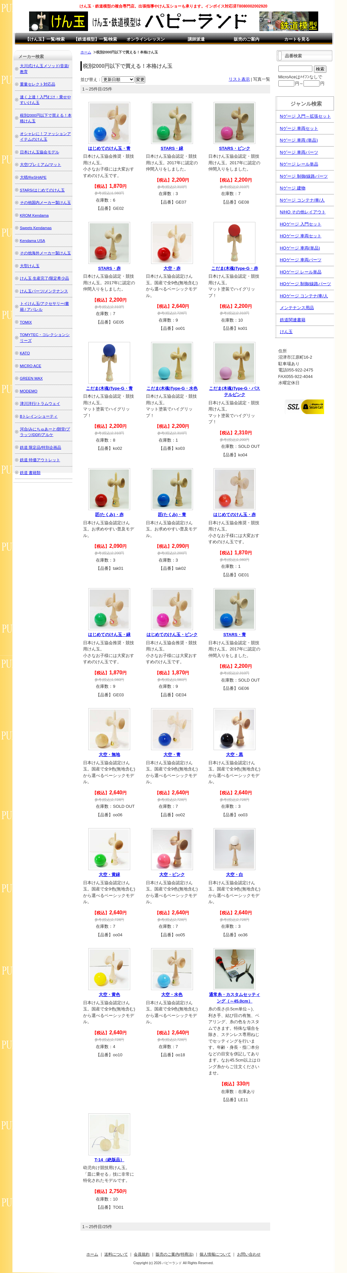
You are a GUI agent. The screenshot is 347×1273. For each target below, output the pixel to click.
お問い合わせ (249, 1254)
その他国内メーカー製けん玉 (45, 202)
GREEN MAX (31, 378)
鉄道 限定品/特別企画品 (40, 447)
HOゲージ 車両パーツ (300, 259)
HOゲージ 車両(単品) (300, 248)
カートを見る (297, 39)
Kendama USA (32, 240)
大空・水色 (171, 994)
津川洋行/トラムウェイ (40, 403)
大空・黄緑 (109, 874)
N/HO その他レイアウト (303, 211)
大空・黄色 (109, 994)
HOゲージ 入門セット (300, 224)
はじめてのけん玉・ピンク (172, 634)
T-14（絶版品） (109, 1159)
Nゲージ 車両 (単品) (299, 140)
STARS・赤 (109, 268)
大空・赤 (172, 268)
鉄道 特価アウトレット (40, 460)
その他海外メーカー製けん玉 (45, 253)
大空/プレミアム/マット (40, 164)
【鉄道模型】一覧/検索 (95, 39)
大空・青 (172, 754)
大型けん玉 (30, 266)
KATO (25, 353)
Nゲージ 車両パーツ (299, 152)
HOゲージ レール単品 (300, 271)
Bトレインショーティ (39, 416)
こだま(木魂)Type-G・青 (109, 388)
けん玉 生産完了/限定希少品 (44, 278)
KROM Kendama (34, 215)
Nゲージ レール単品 (299, 164)
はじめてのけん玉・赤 (234, 514)
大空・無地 (109, 754)
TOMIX (26, 322)
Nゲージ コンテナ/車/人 (302, 200)
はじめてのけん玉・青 (109, 148)
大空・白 (234, 874)
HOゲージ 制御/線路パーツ (305, 283)
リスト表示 (239, 79)
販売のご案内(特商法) (175, 1254)
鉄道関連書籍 (292, 319)
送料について (116, 1254)
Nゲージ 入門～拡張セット (305, 116)
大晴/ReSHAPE (33, 177)
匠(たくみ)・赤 (109, 514)
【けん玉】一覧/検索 (45, 39)
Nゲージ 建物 (292, 188)
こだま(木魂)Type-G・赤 (234, 268)
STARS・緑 (172, 148)
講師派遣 (196, 39)
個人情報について (215, 1254)
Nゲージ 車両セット (299, 128)
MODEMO (29, 391)
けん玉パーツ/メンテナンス (44, 291)
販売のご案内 (246, 39)
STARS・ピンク (234, 148)
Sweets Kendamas (36, 228)
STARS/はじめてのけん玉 (42, 190)
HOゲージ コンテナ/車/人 (304, 295)
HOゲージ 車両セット (300, 235)
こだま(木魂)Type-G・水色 (172, 388)
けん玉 (286, 331)
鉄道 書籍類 (30, 472)
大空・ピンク (172, 874)
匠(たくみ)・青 (172, 514)
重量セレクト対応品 (37, 84)
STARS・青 (234, 634)
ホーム (85, 52)
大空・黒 (234, 754)
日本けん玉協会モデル (39, 152)
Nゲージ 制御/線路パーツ (304, 176)
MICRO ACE (31, 366)
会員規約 (141, 1254)
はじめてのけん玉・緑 (109, 634)
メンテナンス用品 (297, 307)
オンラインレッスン (146, 39)
